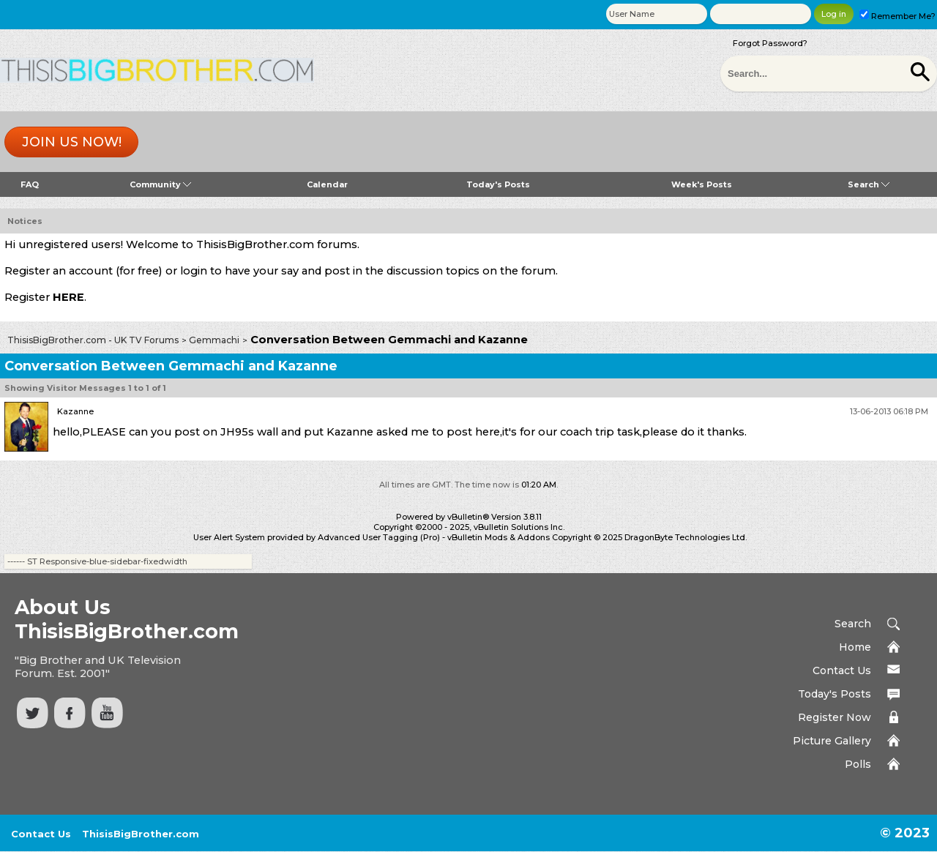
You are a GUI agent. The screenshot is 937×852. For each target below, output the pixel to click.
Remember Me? (897, 16)
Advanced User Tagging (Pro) (379, 537)
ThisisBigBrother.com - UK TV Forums (93, 340)
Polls (858, 764)
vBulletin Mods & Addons (498, 537)
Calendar (327, 184)
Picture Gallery (832, 740)
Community (160, 184)
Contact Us (842, 670)
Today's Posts (498, 184)
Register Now (834, 717)
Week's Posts (701, 184)
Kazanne (75, 411)
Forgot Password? (770, 43)
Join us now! (72, 142)
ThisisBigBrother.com (140, 834)
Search (868, 184)
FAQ (29, 184)
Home (855, 647)
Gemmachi (214, 340)
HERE (68, 297)
